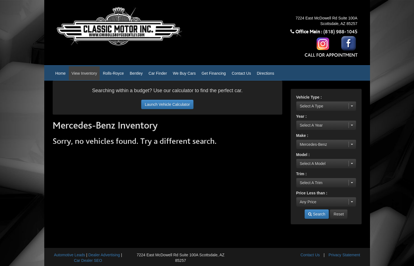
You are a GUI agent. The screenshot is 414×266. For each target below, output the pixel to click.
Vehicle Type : (309, 97)
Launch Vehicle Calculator (167, 104)
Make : (302, 135)
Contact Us (241, 73)
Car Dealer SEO (88, 260)
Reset (339, 214)
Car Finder (158, 73)
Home (60, 73)
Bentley (136, 73)
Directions (265, 73)
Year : (301, 116)
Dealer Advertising (104, 255)
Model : (303, 154)
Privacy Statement (344, 255)
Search (316, 214)
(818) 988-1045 (340, 31)
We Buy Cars (184, 73)
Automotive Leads (69, 255)
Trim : (301, 174)
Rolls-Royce (113, 73)
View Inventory (84, 73)
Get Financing (214, 73)
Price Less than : (311, 193)
